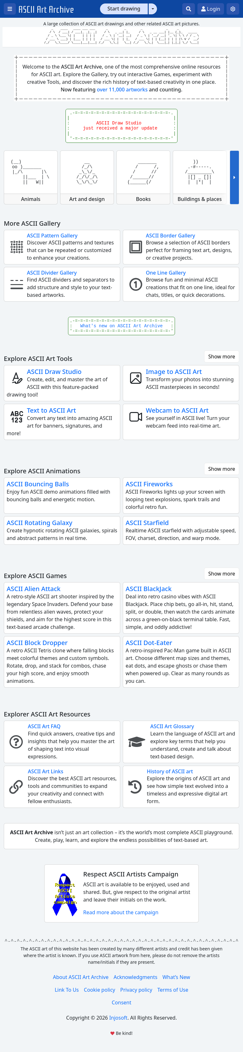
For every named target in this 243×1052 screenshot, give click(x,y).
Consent (121, 1002)
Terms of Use (172, 989)
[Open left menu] (10, 9)
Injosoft (118, 1017)
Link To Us (67, 989)
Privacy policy (136, 989)
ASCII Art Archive (46, 9)
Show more (221, 356)
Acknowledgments (135, 977)
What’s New (176, 977)
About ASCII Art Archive (81, 977)
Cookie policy (99, 989)
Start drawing (124, 8)
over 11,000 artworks (122, 89)
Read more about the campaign (121, 912)
